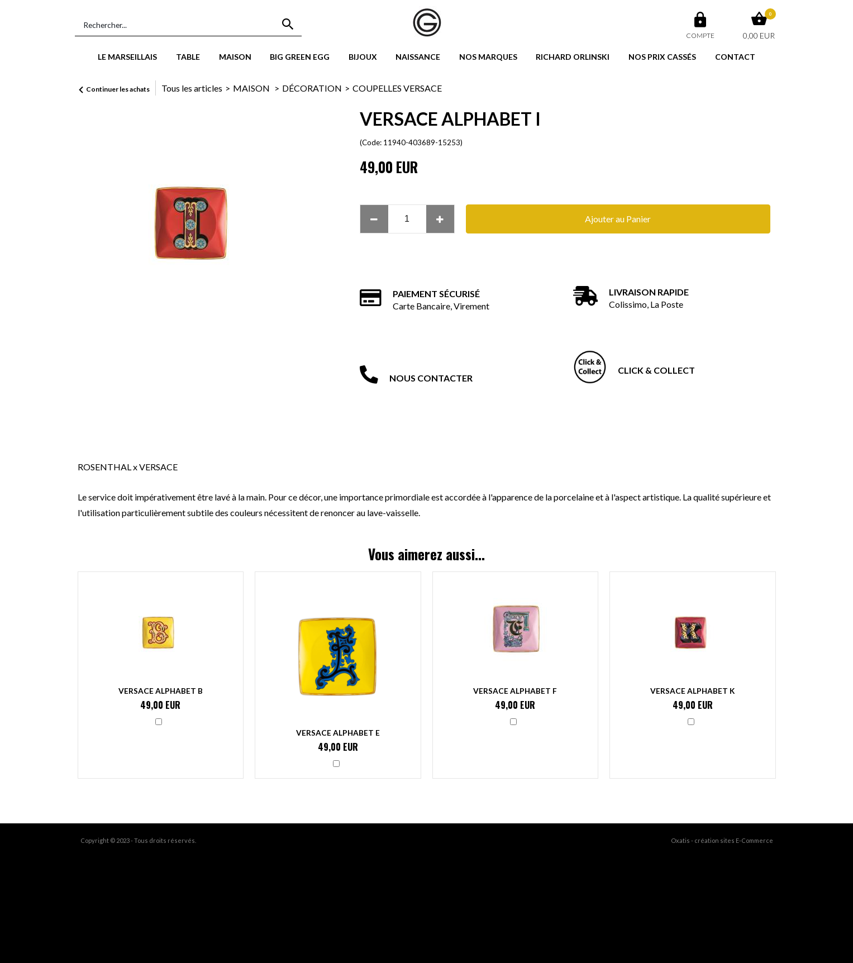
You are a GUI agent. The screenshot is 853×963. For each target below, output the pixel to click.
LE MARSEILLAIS (127, 56)
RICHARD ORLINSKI (572, 56)
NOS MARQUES (488, 56)
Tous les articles (191, 88)
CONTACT (735, 56)
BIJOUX (363, 56)
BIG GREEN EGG (300, 56)
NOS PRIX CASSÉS (662, 56)
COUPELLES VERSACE (397, 88)
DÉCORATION (312, 88)
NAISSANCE (417, 56)
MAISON (235, 56)
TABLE (188, 56)
